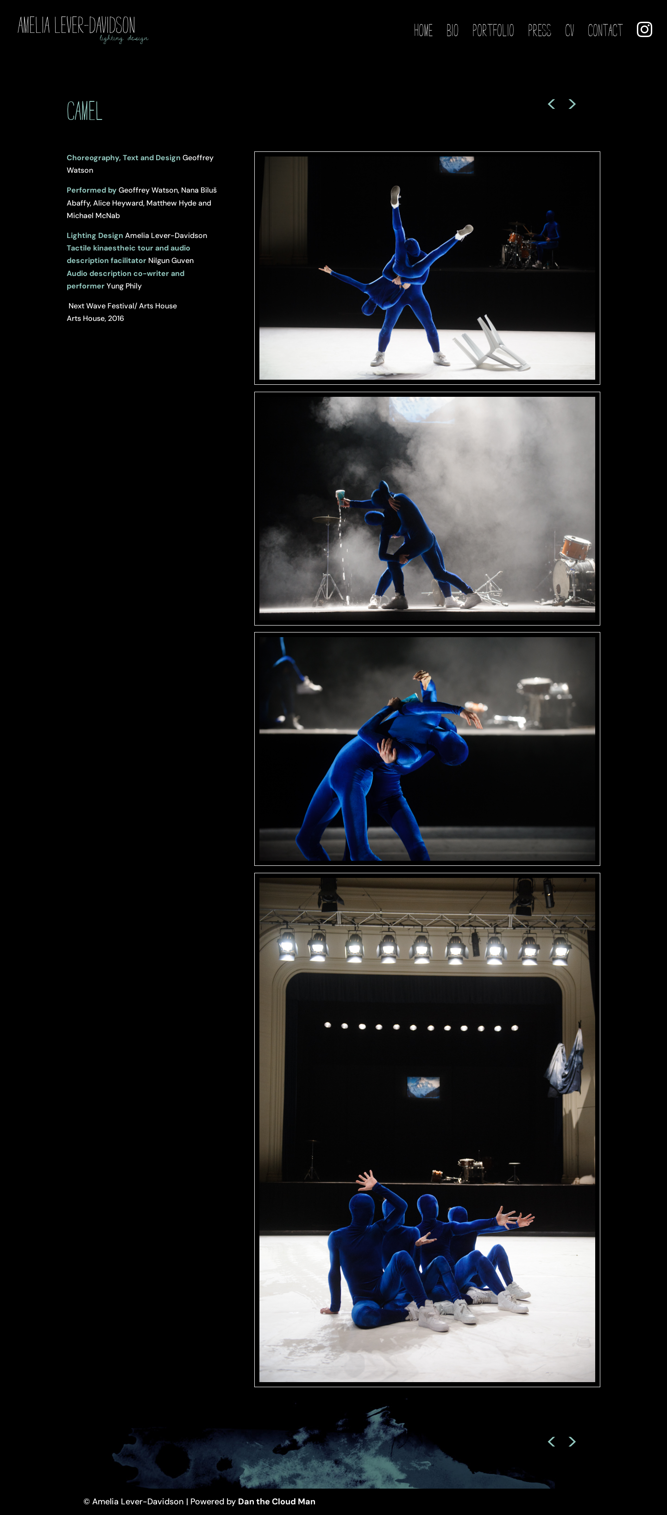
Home (423, 31)
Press (539, 31)
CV (569, 31)
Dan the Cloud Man (276, 1501)
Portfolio (493, 31)
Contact (605, 31)
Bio (453, 31)
